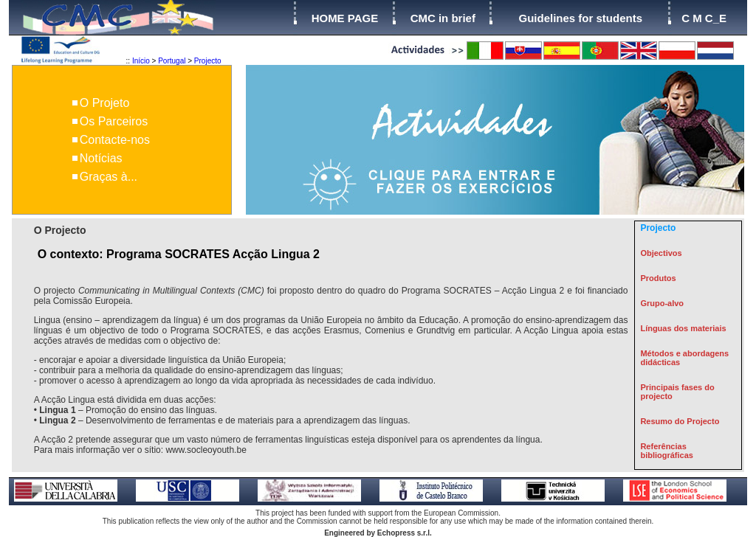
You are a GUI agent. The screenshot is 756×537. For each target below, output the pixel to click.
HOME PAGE (345, 18)
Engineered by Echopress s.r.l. (378, 533)
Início (141, 61)
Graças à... (108, 176)
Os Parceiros (114, 121)
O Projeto (105, 103)
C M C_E (703, 18)
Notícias (101, 158)
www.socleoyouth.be (205, 450)
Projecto (207, 61)
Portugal (171, 61)
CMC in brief (442, 18)
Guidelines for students (580, 18)
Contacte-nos (115, 140)
